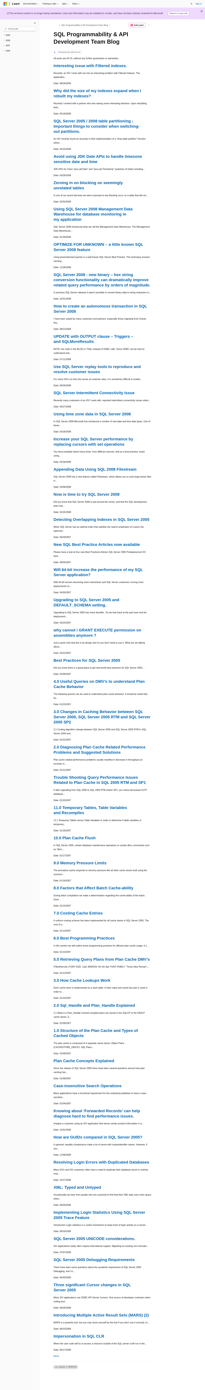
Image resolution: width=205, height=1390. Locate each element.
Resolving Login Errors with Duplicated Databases (101, 1162)
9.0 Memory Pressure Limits (80, 863)
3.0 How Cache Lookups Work (82, 980)
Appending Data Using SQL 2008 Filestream (95, 469)
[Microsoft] (5, 4)
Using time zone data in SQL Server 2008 (92, 414)
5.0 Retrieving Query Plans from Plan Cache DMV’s (102, 959)
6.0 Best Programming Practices (84, 938)
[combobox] (19, 29)
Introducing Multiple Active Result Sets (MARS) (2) (101, 1315)
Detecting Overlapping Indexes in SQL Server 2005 (101, 519)
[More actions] (148, 25)
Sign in (198, 4)
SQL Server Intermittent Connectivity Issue (94, 393)
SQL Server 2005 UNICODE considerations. (94, 1238)
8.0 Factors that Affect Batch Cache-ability (93, 888)
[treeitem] (19, 35)
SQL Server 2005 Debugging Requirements (94, 1260)
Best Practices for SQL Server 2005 (87, 660)
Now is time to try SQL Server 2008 (86, 494)
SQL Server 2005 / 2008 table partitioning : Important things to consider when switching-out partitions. (97, 126)
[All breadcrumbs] (56, 25)
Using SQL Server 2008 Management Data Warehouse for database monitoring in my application (93, 214)
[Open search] (191, 3)
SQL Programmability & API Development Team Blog (84, 25)
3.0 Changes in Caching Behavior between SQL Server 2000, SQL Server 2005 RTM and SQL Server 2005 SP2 (102, 716)
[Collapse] (35, 23)
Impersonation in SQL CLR (79, 1336)
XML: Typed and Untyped (77, 1187)
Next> (57, 1356)
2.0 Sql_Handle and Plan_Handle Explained (94, 1005)
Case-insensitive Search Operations (88, 1086)
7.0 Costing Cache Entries (78, 913)
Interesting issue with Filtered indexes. (90, 66)
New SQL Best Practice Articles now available (97, 544)
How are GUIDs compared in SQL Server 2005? (98, 1137)
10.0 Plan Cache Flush (75, 838)
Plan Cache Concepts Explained (84, 1061)
